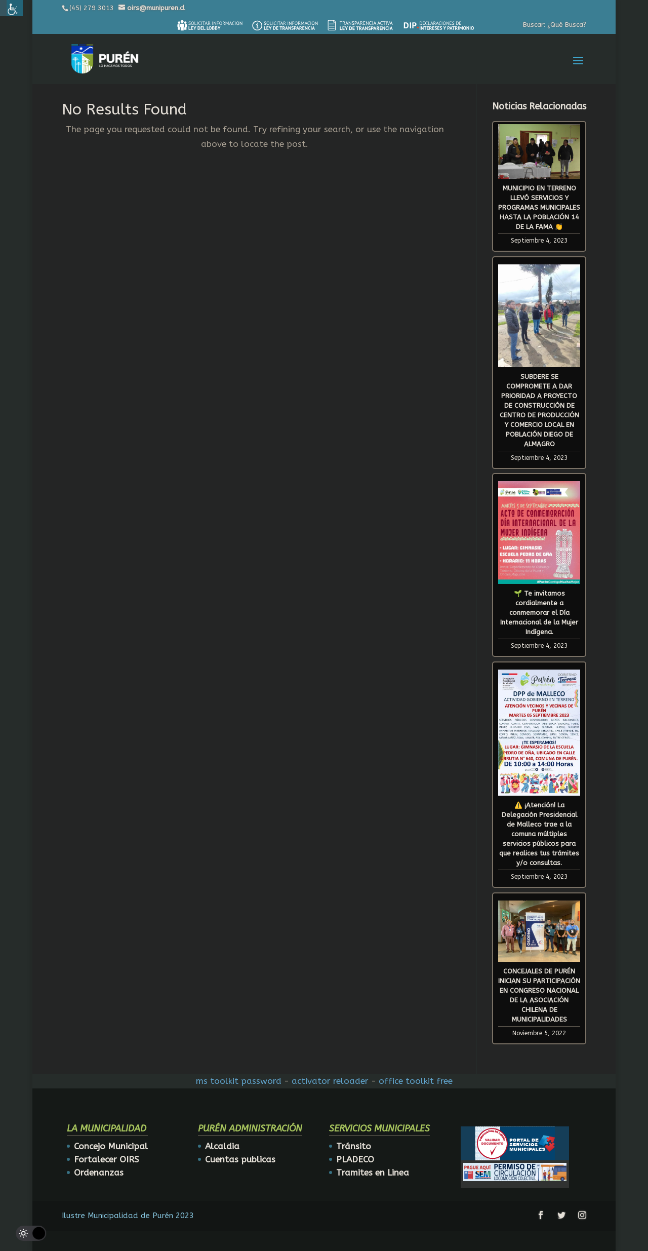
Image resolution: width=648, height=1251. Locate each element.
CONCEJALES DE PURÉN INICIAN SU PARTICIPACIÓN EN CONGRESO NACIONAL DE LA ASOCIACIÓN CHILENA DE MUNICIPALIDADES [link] (539, 995)
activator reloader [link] (330, 1081)
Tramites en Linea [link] (372, 1172)
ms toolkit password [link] (238, 1081)
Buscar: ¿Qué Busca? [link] (554, 24)
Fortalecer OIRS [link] (106, 1159)
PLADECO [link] (355, 1159)
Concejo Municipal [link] (111, 1146)
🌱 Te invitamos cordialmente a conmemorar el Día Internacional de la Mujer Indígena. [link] (539, 613)
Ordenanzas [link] (99, 1172)
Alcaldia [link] (222, 1146)
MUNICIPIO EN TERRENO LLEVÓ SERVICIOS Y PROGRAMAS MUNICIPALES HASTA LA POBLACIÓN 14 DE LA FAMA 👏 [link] (539, 207)
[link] (209, 25)
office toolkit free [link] (416, 1081)
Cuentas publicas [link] (240, 1159)
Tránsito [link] (353, 1146)
